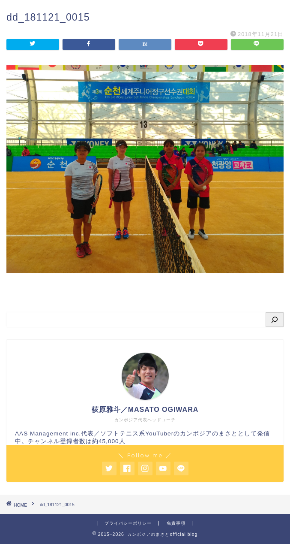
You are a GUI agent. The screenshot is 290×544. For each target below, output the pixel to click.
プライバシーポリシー (128, 523)
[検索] (275, 319)
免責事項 (176, 523)
